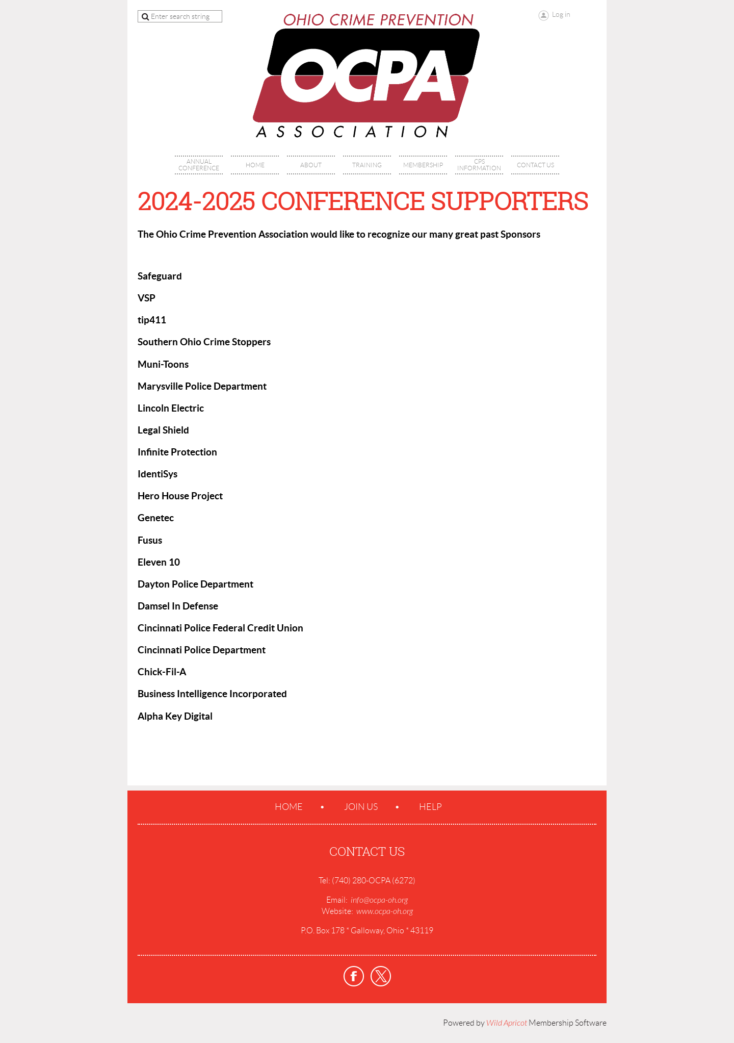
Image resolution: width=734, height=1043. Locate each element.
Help (430, 807)
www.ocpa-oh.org (384, 911)
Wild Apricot (506, 1023)
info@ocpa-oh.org (379, 900)
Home (289, 807)
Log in (561, 14)
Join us (361, 807)
